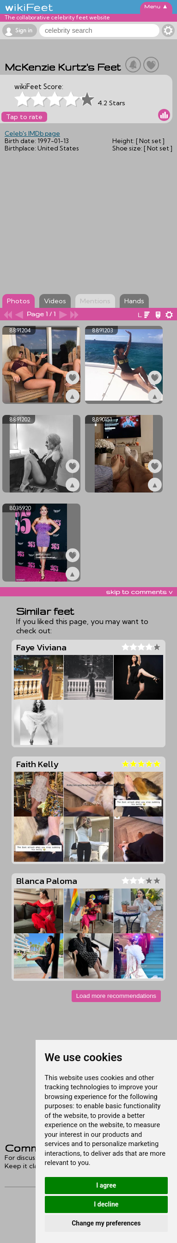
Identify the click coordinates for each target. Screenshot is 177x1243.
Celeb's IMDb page (32, 133)
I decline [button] (106, 1204)
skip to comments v (139, 591)
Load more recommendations (116, 995)
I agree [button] (106, 1185)
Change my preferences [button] (106, 1223)
